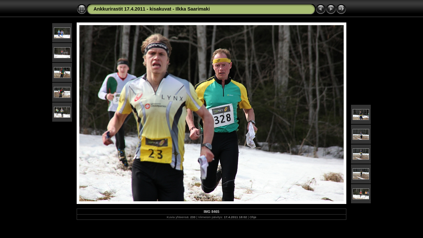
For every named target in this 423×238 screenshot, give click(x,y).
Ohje (253, 217)
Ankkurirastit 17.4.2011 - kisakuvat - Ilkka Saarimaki (152, 9)
